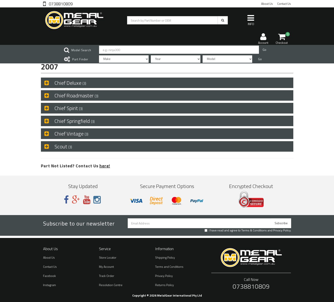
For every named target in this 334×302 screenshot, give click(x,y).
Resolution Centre (111, 285)
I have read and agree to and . (248, 230)
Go (264, 49)
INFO (250, 20)
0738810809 (60, 3)
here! (104, 165)
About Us (267, 3)
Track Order (106, 275)
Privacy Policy (281, 230)
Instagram (49, 285)
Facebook (49, 275)
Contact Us (284, 3)
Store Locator (107, 257)
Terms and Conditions (169, 266)
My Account (106, 266)
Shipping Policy (165, 257)
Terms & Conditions (254, 230)
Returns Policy (164, 285)
